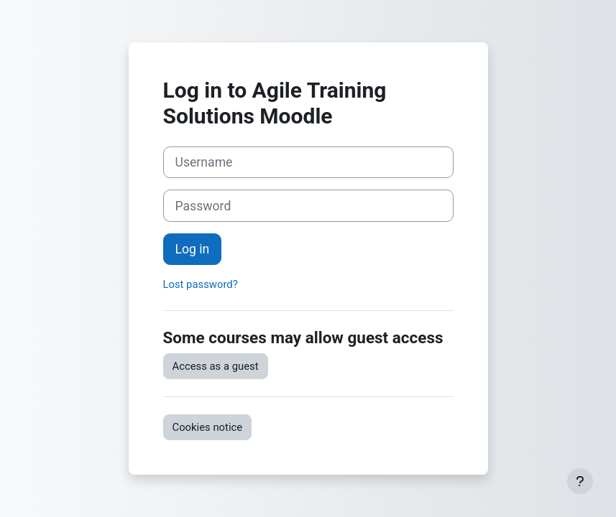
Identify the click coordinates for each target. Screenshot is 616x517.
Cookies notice (208, 427)
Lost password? (200, 284)
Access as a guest (216, 366)
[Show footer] (580, 481)
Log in (192, 249)
